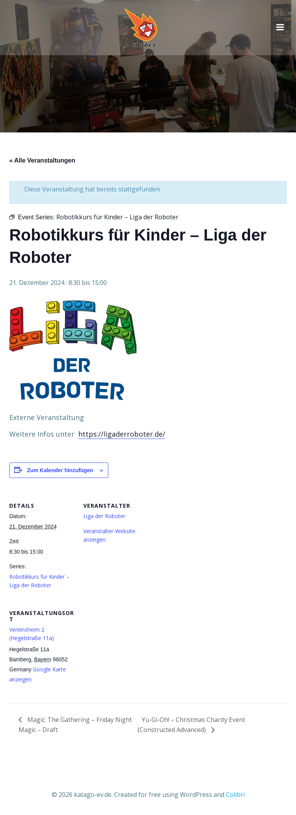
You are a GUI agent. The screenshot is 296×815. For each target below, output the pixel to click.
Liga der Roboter (104, 516)
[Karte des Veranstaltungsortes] (124, 650)
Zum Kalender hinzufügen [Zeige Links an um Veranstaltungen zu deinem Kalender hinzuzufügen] (60, 470)
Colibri (235, 794)
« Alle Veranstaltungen (42, 160)
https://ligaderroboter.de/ (121, 434)
